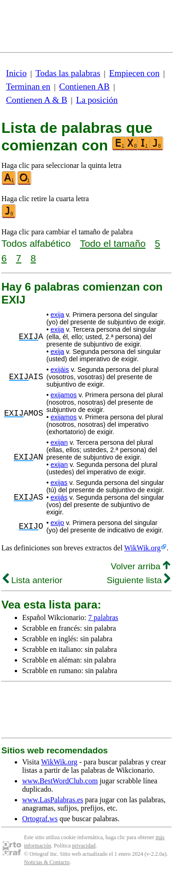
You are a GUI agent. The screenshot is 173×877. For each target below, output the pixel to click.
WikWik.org (142, 548)
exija (58, 314)
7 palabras (103, 617)
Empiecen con (134, 73)
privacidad (83, 845)
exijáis (60, 369)
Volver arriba (140, 566)
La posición (97, 100)
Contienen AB (84, 86)
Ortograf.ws (40, 819)
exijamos (64, 395)
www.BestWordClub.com (60, 781)
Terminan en (28, 86)
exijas (59, 482)
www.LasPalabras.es (52, 800)
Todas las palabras (68, 73)
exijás (59, 497)
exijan (59, 442)
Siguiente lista (138, 580)
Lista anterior (32, 580)
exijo (58, 522)
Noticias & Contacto (47, 862)
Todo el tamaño (112, 243)
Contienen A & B (36, 100)
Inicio (16, 73)
